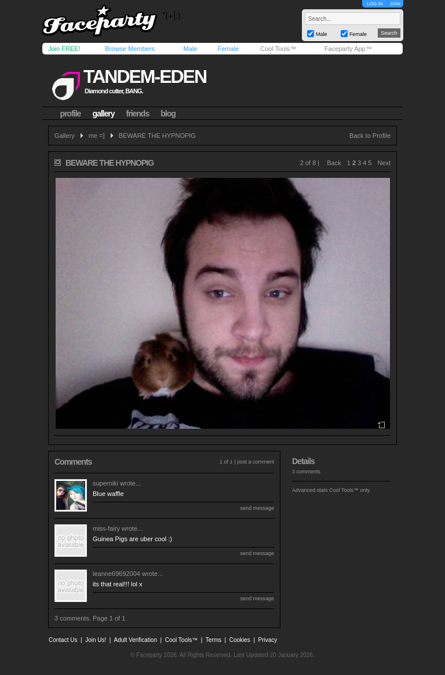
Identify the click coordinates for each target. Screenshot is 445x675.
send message (257, 508)
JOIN (395, 3)
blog (168, 113)
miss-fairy (106, 528)
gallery (103, 113)
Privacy (268, 640)
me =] (97, 135)
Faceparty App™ (348, 48)
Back (334, 162)
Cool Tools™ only (349, 490)
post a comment (255, 462)
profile (70, 113)
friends (137, 113)
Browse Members (130, 48)
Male (190, 48)
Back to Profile (370, 135)
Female (228, 48)
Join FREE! (64, 48)
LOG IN (374, 3)
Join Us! (95, 640)
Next (384, 162)
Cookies (239, 640)
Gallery (64, 135)
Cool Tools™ (278, 48)
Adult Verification (135, 640)
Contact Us (63, 640)
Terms (213, 640)
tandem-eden (144, 76)
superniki (105, 483)
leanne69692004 (116, 573)
